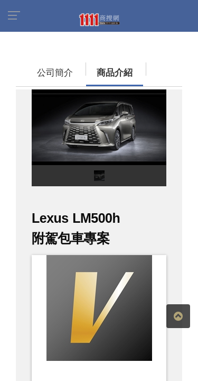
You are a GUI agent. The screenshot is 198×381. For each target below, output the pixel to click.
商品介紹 (82, 67)
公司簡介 (34, 67)
